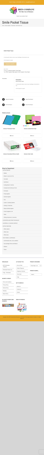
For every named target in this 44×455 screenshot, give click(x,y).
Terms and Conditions (7, 282)
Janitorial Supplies (11, 70)
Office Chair (6, 232)
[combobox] (36, 266)
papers (16, 72)
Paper (13, 72)
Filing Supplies (7, 193)
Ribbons (5, 246)
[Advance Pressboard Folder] (11, 120)
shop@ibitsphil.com (30, 2)
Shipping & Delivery (21, 271)
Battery (5, 173)
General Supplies (7, 196)
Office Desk (6, 234)
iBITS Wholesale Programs (6, 266)
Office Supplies (9, 72)
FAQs (18, 277)
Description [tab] (4, 78)
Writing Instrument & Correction (10, 217)
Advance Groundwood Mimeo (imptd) (11, 154)
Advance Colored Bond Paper (30, 128)
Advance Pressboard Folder (9, 128)
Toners (5, 249)
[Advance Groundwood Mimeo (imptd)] (11, 145)
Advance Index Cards (28, 154)
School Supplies (21, 72)
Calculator (6, 179)
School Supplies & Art (8, 211)
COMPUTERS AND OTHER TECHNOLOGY (11, 220)
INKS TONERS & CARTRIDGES (9, 237)
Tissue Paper (18, 70)
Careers (18, 292)
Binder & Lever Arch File (9, 176)
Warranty (4, 290)
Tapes (5, 214)
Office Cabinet (6, 229)
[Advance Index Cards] (32, 145)
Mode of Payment (20, 268)
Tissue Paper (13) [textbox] (35, 266)
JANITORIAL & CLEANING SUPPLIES (10, 223)
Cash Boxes (6, 182)
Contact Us (19, 289)
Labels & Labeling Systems (9, 202)
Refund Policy (5, 287)
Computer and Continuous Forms (10, 188)
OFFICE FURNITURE (7, 226)
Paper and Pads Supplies (8, 208)
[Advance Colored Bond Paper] (32, 120)
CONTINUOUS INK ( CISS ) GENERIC (11, 240)
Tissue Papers (27, 72)
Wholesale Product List (7, 269)
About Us (19, 286)
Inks (5, 199)
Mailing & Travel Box (8, 205)
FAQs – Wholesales (7, 272)
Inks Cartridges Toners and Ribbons (10, 243)
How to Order (19, 265)
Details (12, 135)
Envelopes (6, 190)
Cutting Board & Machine (9, 185)
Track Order (19, 274)
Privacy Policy (5, 284)
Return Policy (5, 293)
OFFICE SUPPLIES (6, 170)
